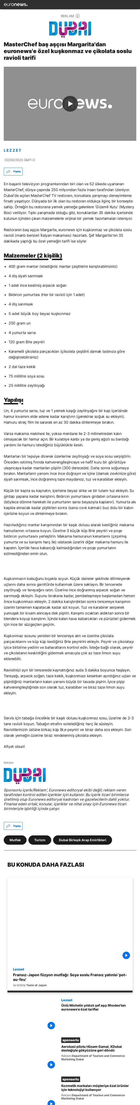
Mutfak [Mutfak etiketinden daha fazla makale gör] (15, 840)
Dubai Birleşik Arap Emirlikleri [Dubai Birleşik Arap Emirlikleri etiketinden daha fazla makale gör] (82, 840)
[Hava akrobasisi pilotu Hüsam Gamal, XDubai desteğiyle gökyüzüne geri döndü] (97, 1058)
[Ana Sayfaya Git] (16, 4)
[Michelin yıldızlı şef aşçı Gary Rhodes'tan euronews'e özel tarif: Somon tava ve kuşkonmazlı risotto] (97, 1018)
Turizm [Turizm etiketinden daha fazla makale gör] (39, 840)
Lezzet (18, 969)
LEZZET (13, 150)
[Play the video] (70, 104)
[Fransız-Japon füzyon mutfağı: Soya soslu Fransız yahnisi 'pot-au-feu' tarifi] (70, 980)
